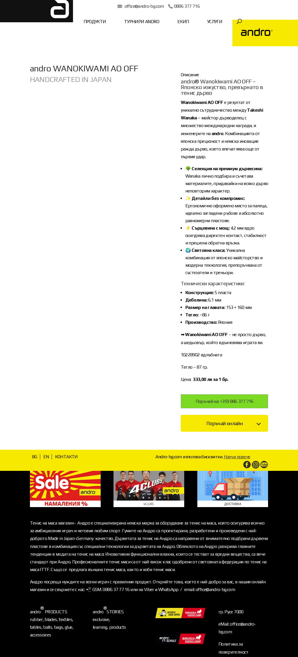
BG (34, 437)
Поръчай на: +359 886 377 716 (225, 381)
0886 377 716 (170, 6)
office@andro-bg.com (128, 6)
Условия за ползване (238, 640)
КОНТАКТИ (66, 437)
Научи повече (237, 437)
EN (46, 437)
